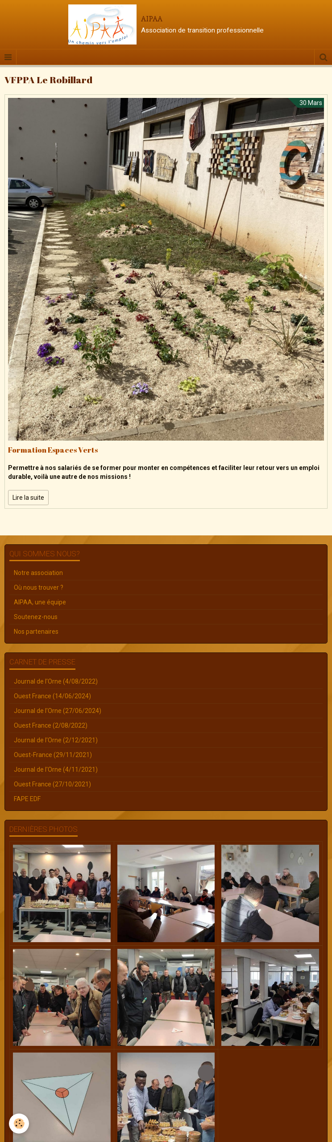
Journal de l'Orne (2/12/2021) (56, 740)
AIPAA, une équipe (40, 602)
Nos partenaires (36, 631)
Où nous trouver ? (38, 587)
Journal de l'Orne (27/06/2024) (57, 710)
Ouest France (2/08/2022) (50, 725)
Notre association (38, 572)
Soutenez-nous (36, 616)
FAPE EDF (27, 798)
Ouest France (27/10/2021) (52, 784)
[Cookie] (19, 1124)
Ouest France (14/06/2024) (52, 696)
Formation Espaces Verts (53, 450)
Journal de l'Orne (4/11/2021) (56, 769)
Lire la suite (28, 497)
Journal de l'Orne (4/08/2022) (56, 681)
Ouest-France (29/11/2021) (53, 754)
